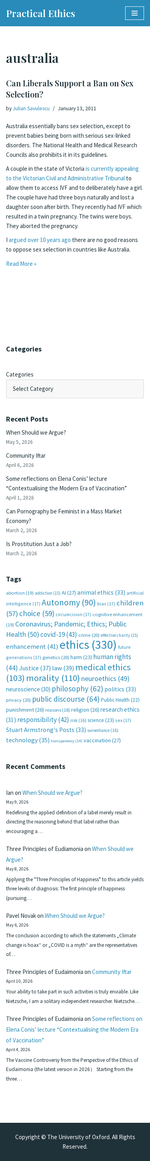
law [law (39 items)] (63, 668)
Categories (20, 374)
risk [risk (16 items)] (78, 720)
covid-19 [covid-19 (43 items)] (58, 634)
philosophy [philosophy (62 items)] (77, 688)
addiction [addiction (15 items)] (47, 593)
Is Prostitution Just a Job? (39, 544)
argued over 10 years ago (40, 240)
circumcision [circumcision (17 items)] (73, 614)
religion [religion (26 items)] (85, 709)
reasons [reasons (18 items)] (57, 710)
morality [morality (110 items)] (53, 677)
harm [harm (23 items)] (81, 657)
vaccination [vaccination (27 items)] (102, 740)
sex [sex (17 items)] (123, 720)
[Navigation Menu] (134, 13)
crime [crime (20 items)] (89, 635)
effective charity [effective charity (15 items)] (119, 635)
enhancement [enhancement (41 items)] (32, 646)
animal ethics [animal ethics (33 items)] (101, 592)
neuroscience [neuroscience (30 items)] (28, 689)
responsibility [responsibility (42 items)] (43, 719)
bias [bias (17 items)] (106, 604)
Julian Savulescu (31, 108)
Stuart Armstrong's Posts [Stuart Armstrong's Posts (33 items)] (46, 730)
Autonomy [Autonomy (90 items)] (69, 602)
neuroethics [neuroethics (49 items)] (105, 678)
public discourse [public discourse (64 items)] (66, 699)
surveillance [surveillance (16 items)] (102, 730)
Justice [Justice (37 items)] (35, 668)
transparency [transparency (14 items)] (66, 740)
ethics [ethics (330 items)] (88, 644)
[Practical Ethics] (40, 13)
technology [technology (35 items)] (28, 740)
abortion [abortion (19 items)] (20, 593)
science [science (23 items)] (101, 720)
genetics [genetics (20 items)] (55, 657)
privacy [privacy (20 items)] (18, 700)
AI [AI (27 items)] (69, 592)
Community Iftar (26, 455)
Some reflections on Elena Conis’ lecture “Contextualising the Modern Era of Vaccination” (74, 1029)
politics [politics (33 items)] (120, 689)
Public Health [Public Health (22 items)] (120, 700)
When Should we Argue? (36, 432)
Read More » (21, 263)
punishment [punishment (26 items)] (25, 709)
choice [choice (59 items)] (36, 613)
